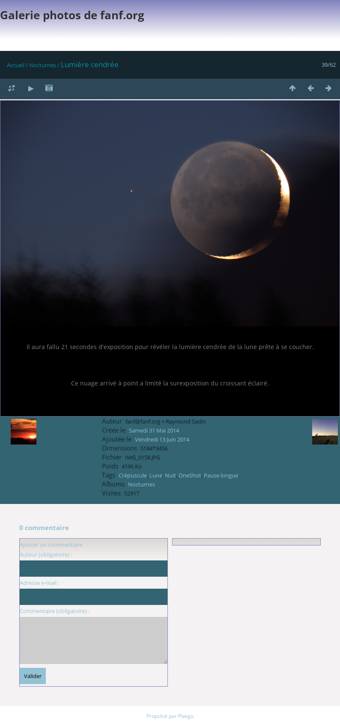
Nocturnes (42, 65)
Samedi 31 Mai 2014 (154, 430)
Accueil (15, 65)
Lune (155, 475)
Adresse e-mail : (39, 583)
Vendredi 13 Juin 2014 (162, 439)
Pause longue (221, 475)
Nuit (170, 475)
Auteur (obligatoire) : (46, 554)
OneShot (190, 475)
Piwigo (186, 716)
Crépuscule (133, 475)
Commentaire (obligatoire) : (54, 611)
